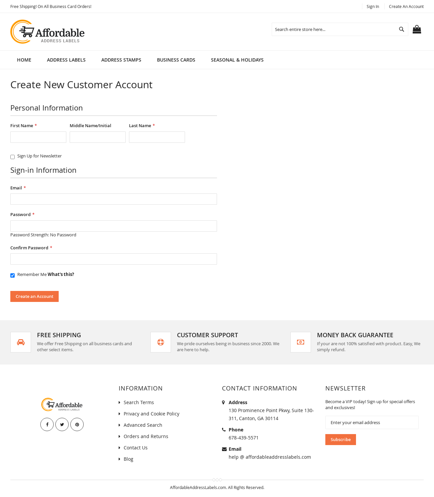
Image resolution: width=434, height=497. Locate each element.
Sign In (373, 6)
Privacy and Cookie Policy (151, 413)
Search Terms (139, 402)
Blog (128, 459)
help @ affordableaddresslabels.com (270, 457)
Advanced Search (143, 425)
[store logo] (48, 32)
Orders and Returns (146, 436)
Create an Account (406, 6)
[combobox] (340, 29)
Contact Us (136, 447)
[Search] (401, 29)
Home (24, 60)
